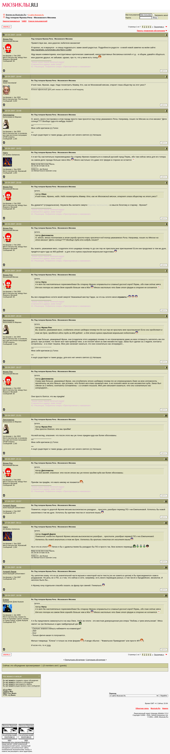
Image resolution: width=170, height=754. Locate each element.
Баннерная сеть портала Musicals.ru (16, 742)
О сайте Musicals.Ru (36, 15)
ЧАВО (24, 21)
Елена (6, 600)
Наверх (165, 708)
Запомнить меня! (160, 15)
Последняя (159, 27)
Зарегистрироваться (11, 21)
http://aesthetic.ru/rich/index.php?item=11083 (51, 50)
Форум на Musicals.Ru (16, 15)
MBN (9, 740)
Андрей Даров (9, 505)
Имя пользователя (132, 15)
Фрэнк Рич (8, 39)
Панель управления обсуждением (151, 31)
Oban (5, 81)
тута (49, 645)
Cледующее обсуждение (95, 660)
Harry (5, 153)
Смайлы (6, 691)
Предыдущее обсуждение (75, 660)
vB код (5, 690)
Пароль (128, 18)
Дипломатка (8, 115)
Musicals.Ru (155, 708)
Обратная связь (142, 708)
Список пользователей (37, 21)
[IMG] (5, 693)
